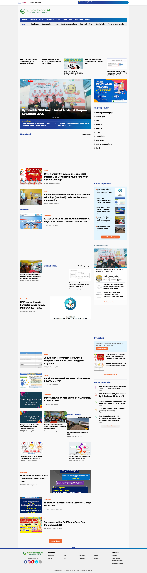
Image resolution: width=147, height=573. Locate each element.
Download (50, 20)
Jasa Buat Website (117, 563)
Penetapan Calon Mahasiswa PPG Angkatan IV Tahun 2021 (67, 399)
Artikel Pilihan (100, 245)
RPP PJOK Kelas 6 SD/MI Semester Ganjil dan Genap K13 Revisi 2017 (51, 61)
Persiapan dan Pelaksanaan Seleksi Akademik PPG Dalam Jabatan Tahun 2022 (37, 125)
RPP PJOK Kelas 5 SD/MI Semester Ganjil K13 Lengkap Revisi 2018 (28, 61)
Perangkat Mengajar (116, 24)
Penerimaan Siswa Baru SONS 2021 (77, 433)
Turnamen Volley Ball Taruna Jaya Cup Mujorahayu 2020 (64, 523)
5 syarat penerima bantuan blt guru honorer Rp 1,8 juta (79, 457)
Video (87, 20)
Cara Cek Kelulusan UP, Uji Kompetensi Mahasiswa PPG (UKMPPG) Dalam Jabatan (117, 73)
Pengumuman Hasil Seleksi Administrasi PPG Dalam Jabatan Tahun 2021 (29, 426)
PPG (70, 20)
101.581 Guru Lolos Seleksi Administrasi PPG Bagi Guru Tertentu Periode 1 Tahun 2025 (67, 220)
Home (24, 2)
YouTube (34, 562)
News (65, 20)
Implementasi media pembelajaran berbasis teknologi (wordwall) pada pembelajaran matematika (67, 197)
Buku (41, 20)
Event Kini (99, 338)
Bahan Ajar (47, 24)
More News (55, 541)
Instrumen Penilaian (69, 24)
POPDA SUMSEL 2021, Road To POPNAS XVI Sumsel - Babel (31, 457)
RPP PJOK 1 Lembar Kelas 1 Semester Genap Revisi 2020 (67, 504)
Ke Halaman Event (110, 374)
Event (58, 20)
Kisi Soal (84, 24)
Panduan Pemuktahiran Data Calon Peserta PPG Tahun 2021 (67, 379)
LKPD (91, 24)
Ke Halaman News (110, 302)
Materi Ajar (101, 24)
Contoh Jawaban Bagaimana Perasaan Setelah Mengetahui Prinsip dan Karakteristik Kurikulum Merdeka (30, 276)
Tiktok (41, 562)
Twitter (37, 562)
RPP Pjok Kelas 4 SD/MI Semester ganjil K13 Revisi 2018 (94, 61)
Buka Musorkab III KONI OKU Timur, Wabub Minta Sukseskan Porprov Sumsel (55, 426)
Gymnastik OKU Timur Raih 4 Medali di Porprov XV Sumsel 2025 (109, 270)
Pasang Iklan (116, 558)
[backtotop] (73, 549)
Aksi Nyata (35, 24)
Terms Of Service (117, 560)
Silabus (99, 128)
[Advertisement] (89, 11)
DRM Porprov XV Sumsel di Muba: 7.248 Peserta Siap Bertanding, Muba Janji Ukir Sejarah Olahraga (65, 177)
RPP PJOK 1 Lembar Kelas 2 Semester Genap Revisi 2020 (104, 209)
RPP (97, 121)
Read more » (24, 210)
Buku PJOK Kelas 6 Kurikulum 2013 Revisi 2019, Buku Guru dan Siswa (73, 73)
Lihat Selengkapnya (84, 266)
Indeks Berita (86, 134)
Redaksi (114, 555)
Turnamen (79, 20)
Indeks (24, 20)
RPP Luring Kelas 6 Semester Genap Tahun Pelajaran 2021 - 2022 (73, 125)
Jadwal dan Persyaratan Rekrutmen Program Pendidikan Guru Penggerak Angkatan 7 (64, 361)
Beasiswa (33, 20)
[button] (52, 117)
